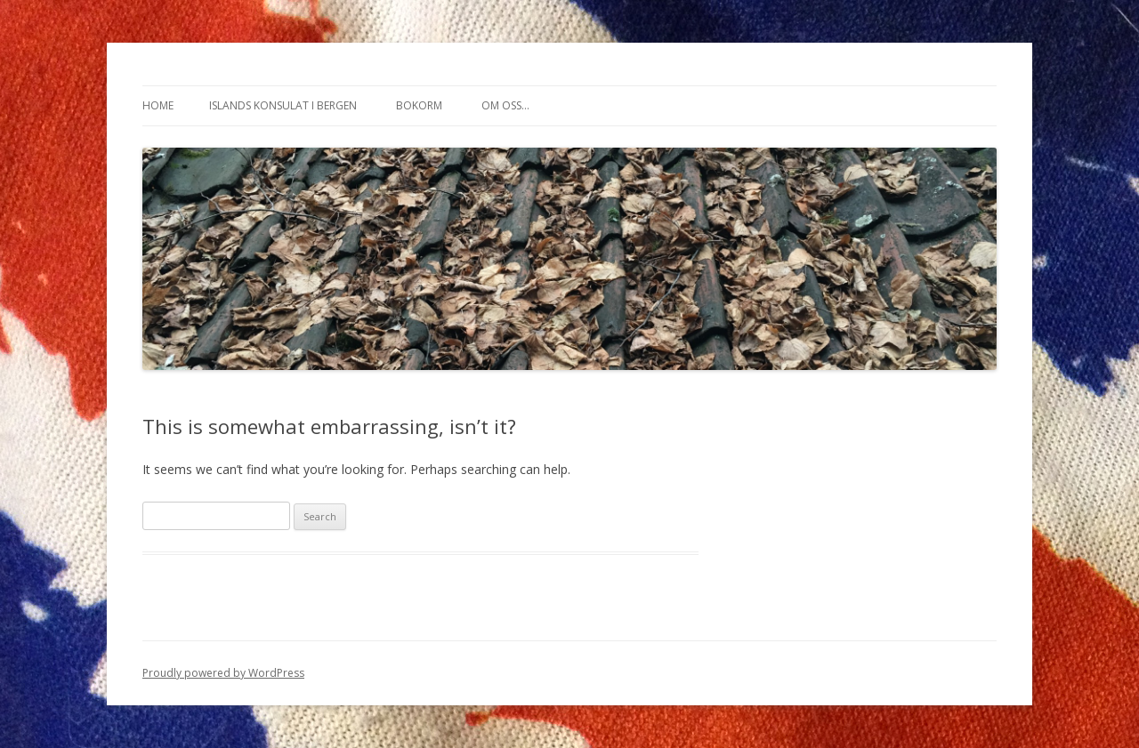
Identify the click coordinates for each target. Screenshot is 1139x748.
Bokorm (419, 105)
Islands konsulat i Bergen (283, 105)
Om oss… (505, 105)
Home (158, 105)
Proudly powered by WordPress (223, 672)
